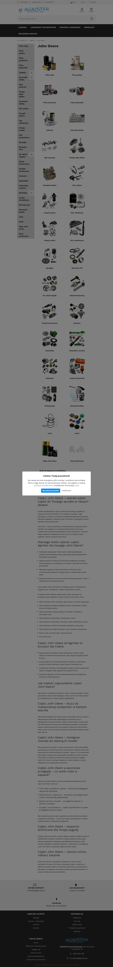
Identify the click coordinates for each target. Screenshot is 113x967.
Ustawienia (66, 491)
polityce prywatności (43, 485)
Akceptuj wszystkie (50, 491)
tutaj (77, 485)
